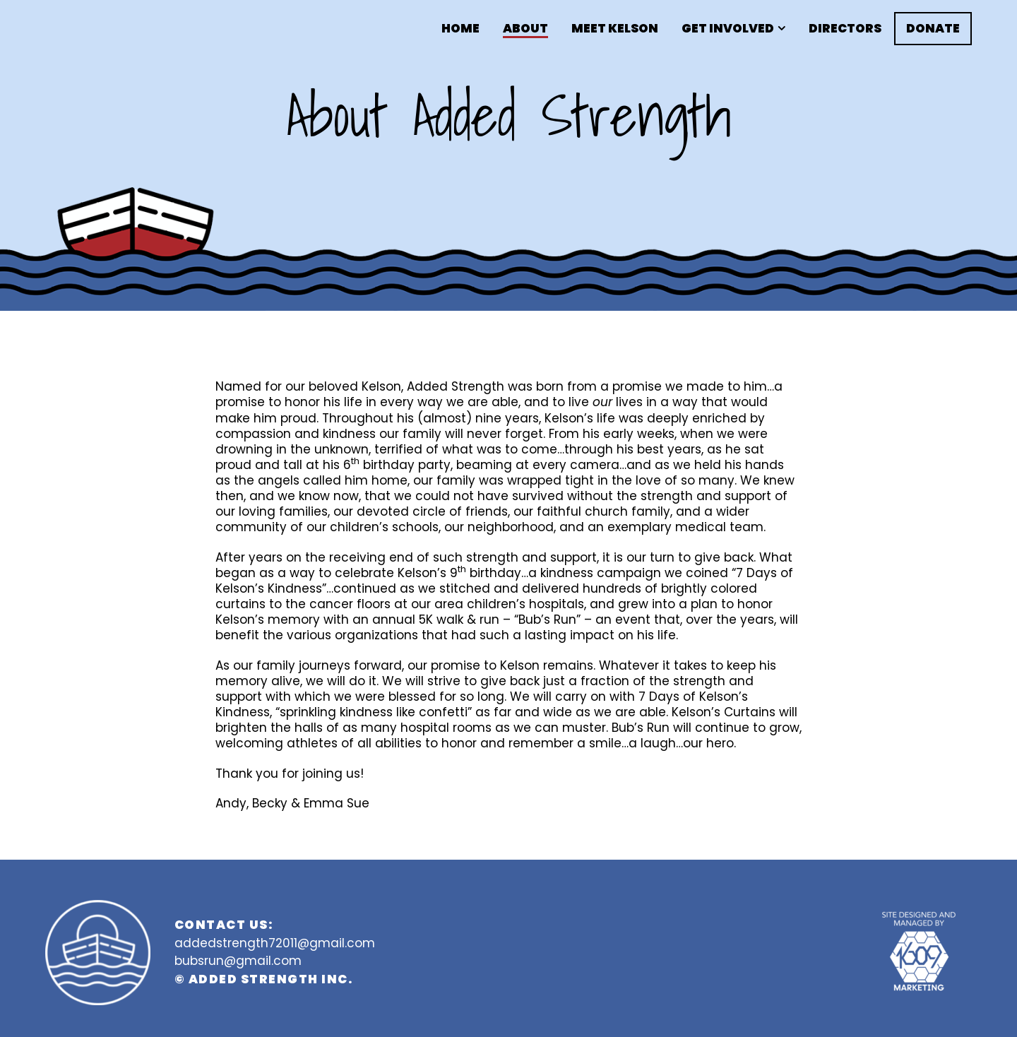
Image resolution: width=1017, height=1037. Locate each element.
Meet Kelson (614, 28)
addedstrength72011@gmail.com (274, 943)
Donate (933, 28)
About (525, 28)
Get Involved (728, 28)
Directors (845, 28)
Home (460, 28)
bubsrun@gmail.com (238, 960)
